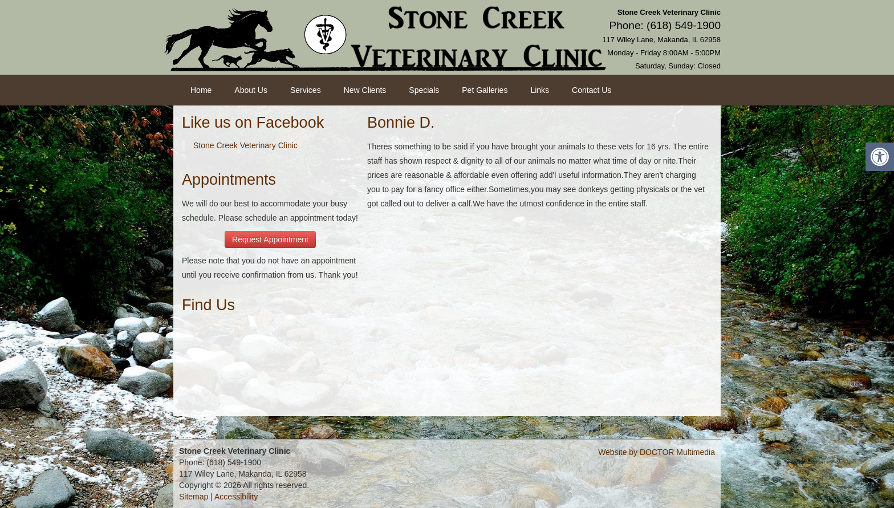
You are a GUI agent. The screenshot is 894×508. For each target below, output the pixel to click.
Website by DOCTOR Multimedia (656, 452)
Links (539, 90)
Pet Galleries (484, 90)
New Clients (365, 90)
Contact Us (591, 90)
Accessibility (236, 496)
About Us (250, 90)
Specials (424, 90)
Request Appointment (270, 239)
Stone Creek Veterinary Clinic (245, 145)
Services (305, 90)
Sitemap (193, 496)
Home (201, 90)
